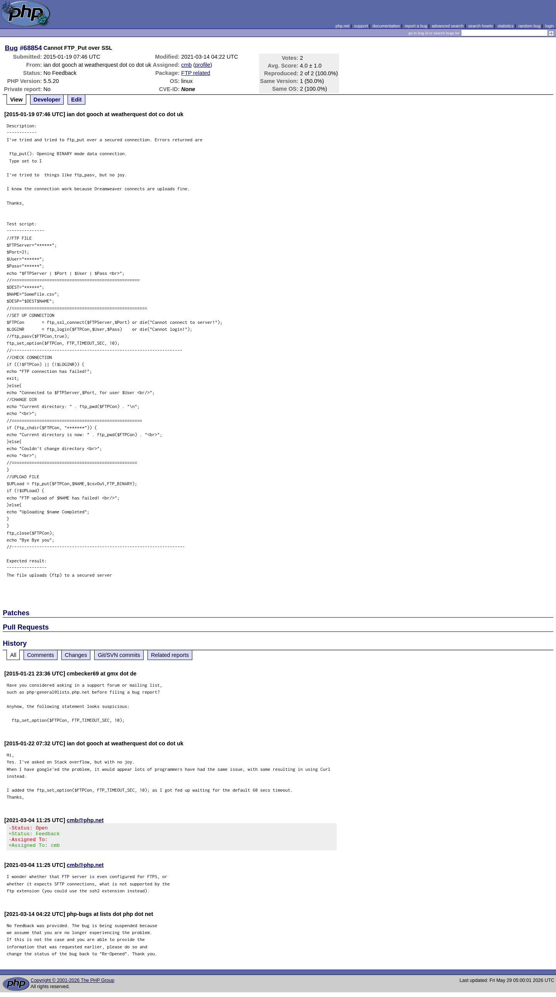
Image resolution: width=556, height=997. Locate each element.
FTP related (195, 73)
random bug (529, 26)
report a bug (416, 26)
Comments (40, 655)
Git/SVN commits (119, 655)
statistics (506, 26)
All (13, 655)
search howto (480, 26)
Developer (47, 99)
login (549, 26)
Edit (76, 99)
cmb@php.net (85, 820)
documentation (386, 26)
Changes (76, 655)
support (361, 26)
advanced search (447, 26)
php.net (342, 26)
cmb (186, 65)
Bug (11, 48)
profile (202, 65)
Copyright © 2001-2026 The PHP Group (72, 985)
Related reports (170, 655)
